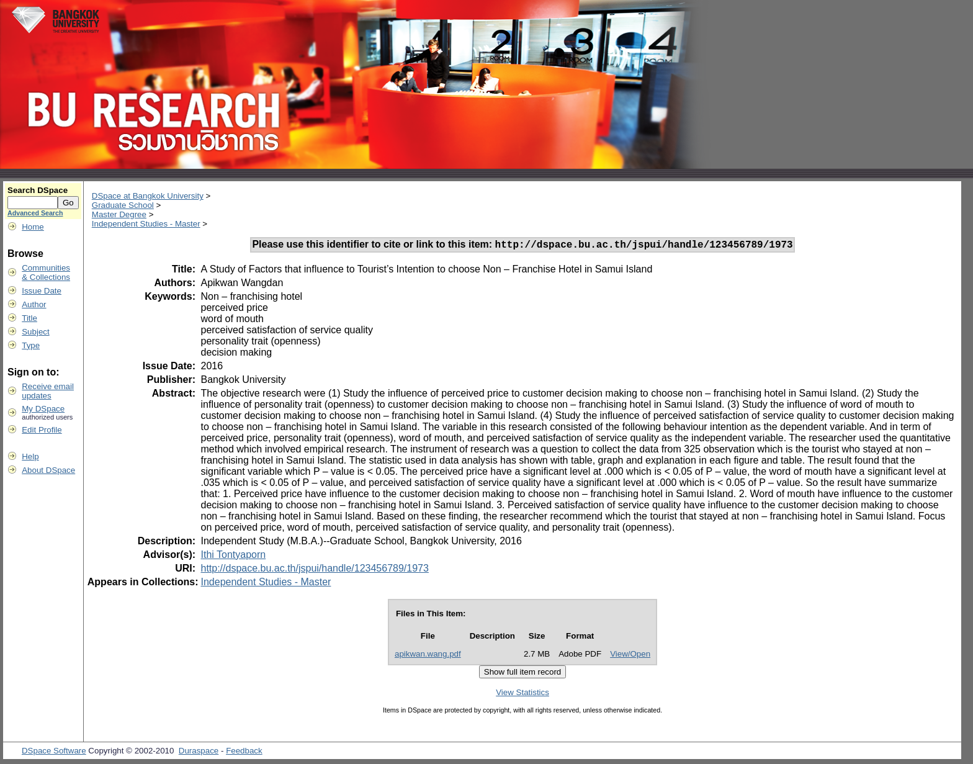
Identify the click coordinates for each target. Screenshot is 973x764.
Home (33, 226)
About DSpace (48, 470)
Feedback (244, 752)
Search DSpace (37, 190)
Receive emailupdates (48, 391)
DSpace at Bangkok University (148, 195)
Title (29, 318)
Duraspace (198, 752)
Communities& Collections (46, 272)
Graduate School (123, 205)
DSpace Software (54, 752)
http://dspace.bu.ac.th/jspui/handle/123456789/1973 (314, 570)
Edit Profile (41, 429)
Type (31, 345)
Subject (35, 331)
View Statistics (522, 694)
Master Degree (119, 214)
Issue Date (41, 290)
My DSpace (43, 408)
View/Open (630, 655)
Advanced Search (35, 213)
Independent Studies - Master (146, 223)
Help (30, 456)
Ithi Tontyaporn (233, 556)
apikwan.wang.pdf (428, 655)
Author (34, 304)
